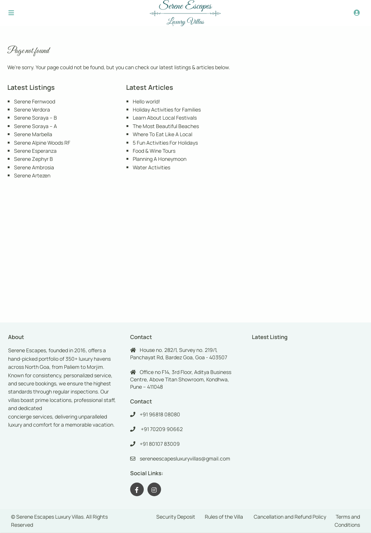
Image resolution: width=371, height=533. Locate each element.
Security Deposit (175, 516)
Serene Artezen (32, 175)
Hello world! (146, 101)
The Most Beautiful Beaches (166, 126)
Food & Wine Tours (154, 150)
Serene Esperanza (35, 150)
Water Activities (151, 167)
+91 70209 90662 (161, 429)
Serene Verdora (32, 109)
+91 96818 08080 (160, 414)
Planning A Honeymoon (159, 158)
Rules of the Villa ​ (224, 516)
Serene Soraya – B (35, 117)
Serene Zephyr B (33, 158)
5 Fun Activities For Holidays (165, 142)
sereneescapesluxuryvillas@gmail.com (185, 458)
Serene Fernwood (34, 101)
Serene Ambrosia (34, 167)
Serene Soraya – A (35, 126)
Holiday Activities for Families (167, 109)
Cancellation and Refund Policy (290, 516)
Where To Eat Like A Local (162, 134)
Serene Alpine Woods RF (42, 142)
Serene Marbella (33, 134)
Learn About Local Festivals (165, 117)
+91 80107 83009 (160, 443)
